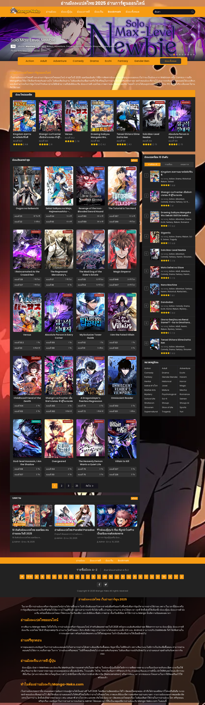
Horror (169, 309)
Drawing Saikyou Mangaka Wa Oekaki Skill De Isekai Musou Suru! (176, 214)
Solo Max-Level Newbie (173, 250)
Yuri (181, 411)
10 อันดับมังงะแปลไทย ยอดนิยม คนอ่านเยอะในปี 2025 (30, 531)
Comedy (78, 61)
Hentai (147, 381)
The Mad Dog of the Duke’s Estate (90, 273)
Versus (27, 334)
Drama (94, 61)
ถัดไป (89, 485)
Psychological (169, 394)
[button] (174, 54)
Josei (164, 385)
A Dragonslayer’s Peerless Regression (90, 399)
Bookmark (123, 560)
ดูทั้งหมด (134, 160)
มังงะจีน (109, 560)
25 (77, 485)
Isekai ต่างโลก (151, 385)
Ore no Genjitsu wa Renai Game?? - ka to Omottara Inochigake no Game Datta (176, 321)
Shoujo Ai (184, 402)
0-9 (29, 576)
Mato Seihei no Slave (172, 267)
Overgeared (59, 461)
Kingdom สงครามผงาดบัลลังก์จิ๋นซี (177, 173)
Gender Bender (143, 61)
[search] (192, 12)
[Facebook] (99, 584)
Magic (183, 385)
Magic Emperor (122, 271)
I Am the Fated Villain (122, 334)
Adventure (59, 61)
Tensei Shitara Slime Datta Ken (176, 341)
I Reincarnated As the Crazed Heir (27, 273)
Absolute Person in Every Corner (59, 336)
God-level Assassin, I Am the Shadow (27, 463)
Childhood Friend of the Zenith (27, 399)
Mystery (183, 309)
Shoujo (165, 402)
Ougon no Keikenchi (27, 208)
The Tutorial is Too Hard (122, 208)
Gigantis (166, 232)
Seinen (171, 181)
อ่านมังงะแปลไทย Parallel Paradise (75, 530)
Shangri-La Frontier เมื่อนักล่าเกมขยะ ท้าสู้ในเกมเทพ (59, 399)
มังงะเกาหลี (95, 560)
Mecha (183, 390)
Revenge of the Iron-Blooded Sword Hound (90, 210)
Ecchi (108, 61)
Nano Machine (169, 285)
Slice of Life (167, 407)
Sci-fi (185, 202)
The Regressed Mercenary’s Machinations (58, 274)
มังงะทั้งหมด (170, 61)
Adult (43, 61)
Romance (185, 222)
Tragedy (173, 239)
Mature (164, 181)
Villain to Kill (122, 461)
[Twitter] (105, 584)
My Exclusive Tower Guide (90, 336)
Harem (180, 257)
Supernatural (151, 411)
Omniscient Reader (122, 398)
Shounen (187, 257)
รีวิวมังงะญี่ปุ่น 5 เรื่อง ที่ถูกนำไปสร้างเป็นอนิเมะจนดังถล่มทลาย (115, 531)
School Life (149, 398)
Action (30, 61)
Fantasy (123, 61)
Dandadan (167, 302)
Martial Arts (182, 291)
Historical (186, 179)
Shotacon (149, 402)
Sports (183, 407)
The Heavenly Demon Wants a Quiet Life (91, 463)
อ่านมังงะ (80, 560)
